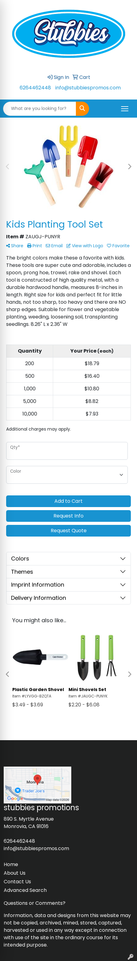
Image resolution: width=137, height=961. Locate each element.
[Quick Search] (39, 109)
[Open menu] (125, 109)
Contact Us (17, 881)
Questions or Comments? (34, 903)
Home (11, 864)
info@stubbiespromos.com (88, 87)
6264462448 (35, 87)
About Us (14, 873)
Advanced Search (25, 890)
